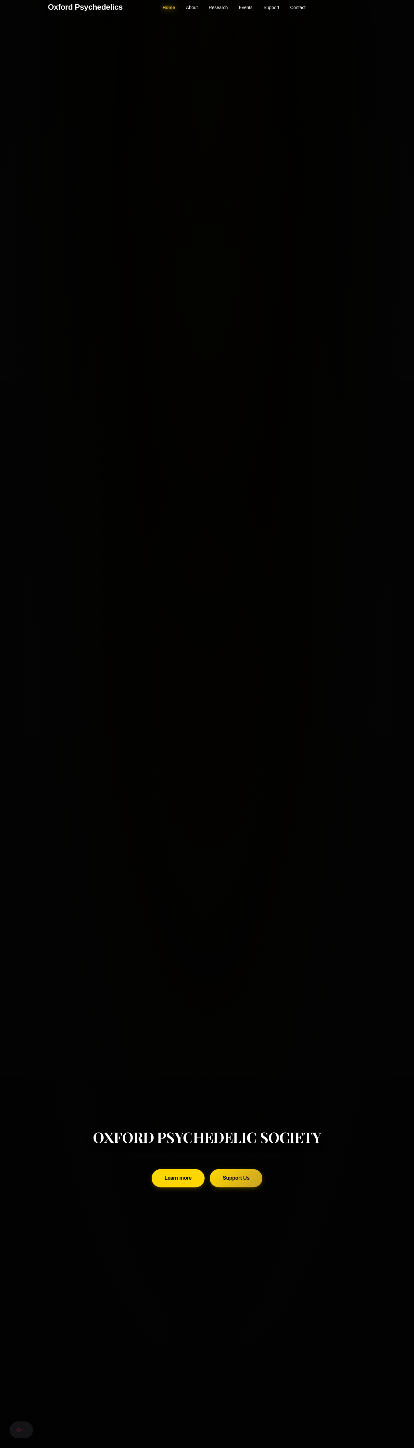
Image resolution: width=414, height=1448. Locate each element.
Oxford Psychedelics (85, 7)
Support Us (236, 1061)
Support (271, 7)
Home (168, 7)
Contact (298, 7)
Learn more (178, 1061)
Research (218, 7)
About (192, 7)
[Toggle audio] (19, 1430)
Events (246, 7)
